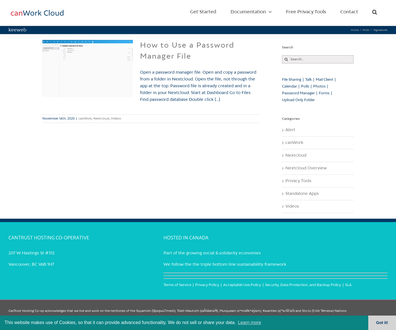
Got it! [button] (382, 322)
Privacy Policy (207, 285)
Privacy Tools (298, 181)
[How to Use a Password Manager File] (87, 68)
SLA (348, 285)
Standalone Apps (302, 194)
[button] (374, 12)
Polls (305, 86)
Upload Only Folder (298, 100)
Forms (324, 93)
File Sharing (291, 80)
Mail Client (324, 80)
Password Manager (298, 93)
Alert (290, 130)
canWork (85, 118)
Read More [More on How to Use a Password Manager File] (251, 118)
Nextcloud (101, 118)
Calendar (289, 86)
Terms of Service (177, 285)
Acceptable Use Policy (242, 285)
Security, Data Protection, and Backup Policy (303, 285)
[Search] (286, 59)
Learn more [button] (249, 322)
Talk (308, 80)
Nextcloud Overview (306, 168)
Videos (116, 118)
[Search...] (318, 59)
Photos (319, 86)
